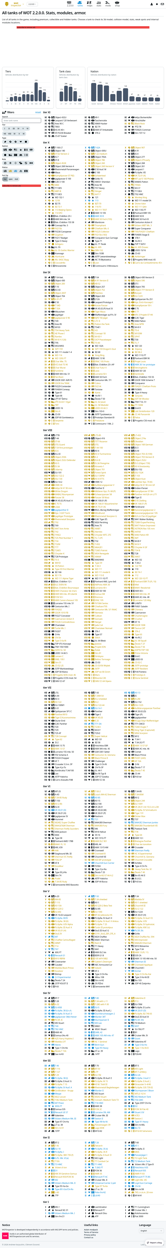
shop (117, 4)
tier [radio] (5, 179)
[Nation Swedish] (15, 155)
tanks (80, 4)
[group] (16, 128)
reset (38, 112)
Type (4, 138)
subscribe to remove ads (26, 27)
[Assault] (5, 163)
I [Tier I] (4, 128)
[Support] (20, 163)
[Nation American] (15, 149)
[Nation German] (10, 149)
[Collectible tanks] (15, 171)
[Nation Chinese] (20, 149)
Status (5, 167)
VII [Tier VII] (5, 133)
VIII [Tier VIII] (9, 133)
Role (4, 159)
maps (89, 4)
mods (108, 4)
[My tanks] (26, 171)
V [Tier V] (23, 128)
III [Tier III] (14, 128)
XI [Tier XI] (24, 133)
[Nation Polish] (20, 155)
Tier (3, 125)
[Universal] (26, 163)
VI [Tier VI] (27, 128)
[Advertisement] (83, 47)
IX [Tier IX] (14, 133)
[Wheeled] (31, 163)
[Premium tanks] (10, 171)
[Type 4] (26, 141)
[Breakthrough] (10, 163)
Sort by (5, 175)
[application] (28, 92)
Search (5, 117)
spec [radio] (11, 179)
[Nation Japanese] (5, 155)
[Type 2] (15, 141)
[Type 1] (10, 141)
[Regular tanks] (5, 171)
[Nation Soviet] (5, 149)
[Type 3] (20, 141)
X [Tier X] (19, 133)
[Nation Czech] (10, 155)
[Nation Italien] (26, 155)
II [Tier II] (9, 128)
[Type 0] (5, 141)
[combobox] (13, 4)
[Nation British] (31, 149)
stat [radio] (16, 179)
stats (99, 4)
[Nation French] (26, 149)
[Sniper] (15, 163)
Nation (5, 146)
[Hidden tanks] (20, 171)
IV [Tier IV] (18, 128)
